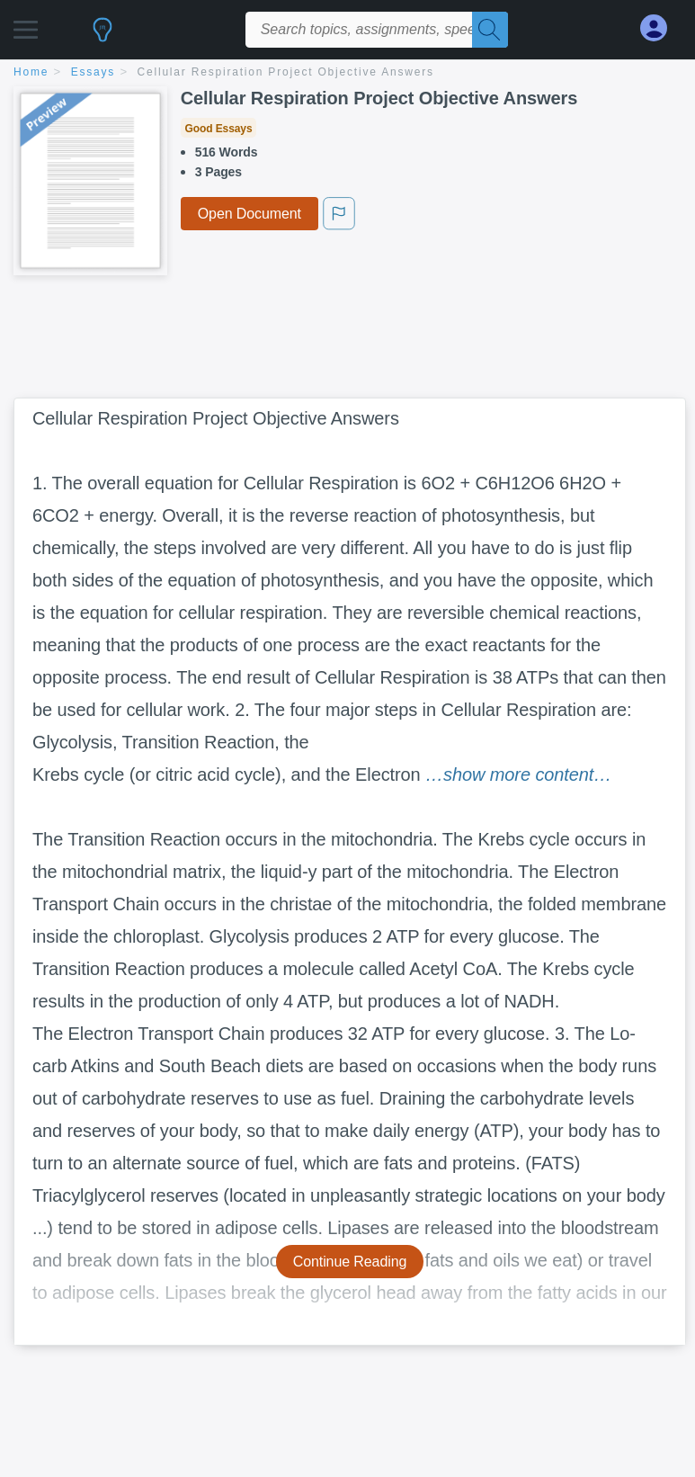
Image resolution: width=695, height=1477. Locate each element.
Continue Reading (350, 1261)
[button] (25, 24)
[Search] (490, 30)
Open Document (249, 213)
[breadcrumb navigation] (347, 73)
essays (93, 72)
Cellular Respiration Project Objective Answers (286, 72)
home (31, 72)
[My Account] (661, 28)
